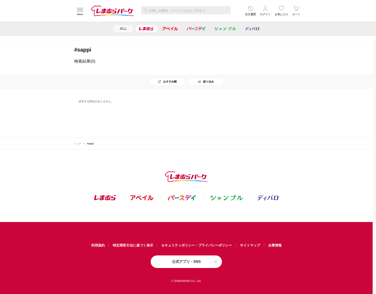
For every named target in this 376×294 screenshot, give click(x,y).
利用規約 (98, 245)
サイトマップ (250, 245)
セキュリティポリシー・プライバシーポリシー (196, 245)
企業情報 (275, 245)
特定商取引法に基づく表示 (133, 245)
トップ (77, 143)
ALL (123, 28)
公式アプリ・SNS (186, 262)
